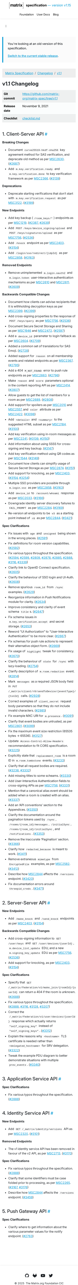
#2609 (14, 287)
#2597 (59, 331)
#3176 (23, 1187)
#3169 (58, 508)
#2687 (14, 163)
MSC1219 (20, 223)
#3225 (14, 750)
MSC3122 (15, 203)
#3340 (34, 1064)
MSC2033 (25, 498)
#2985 (40, 710)
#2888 (67, 558)
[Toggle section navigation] (6, 26)
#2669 (54, 646)
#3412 (13, 869)
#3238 (14, 770)
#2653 (26, 626)
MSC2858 (15, 257)
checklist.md (31, 118)
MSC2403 (56, 243)
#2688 (14, 997)
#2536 (28, 237)
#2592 (14, 548)
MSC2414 (63, 385)
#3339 (22, 562)
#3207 (44, 1006)
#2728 (23, 350)
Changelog (45, 73)
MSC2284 (44, 508)
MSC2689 (33, 399)
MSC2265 (63, 1183)
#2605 (14, 572)
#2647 (38, 611)
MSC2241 (20, 438)
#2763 (28, 1236)
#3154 (13, 247)
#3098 (30, 414)
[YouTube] (43, 1275)
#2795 (13, 365)
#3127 (37, 736)
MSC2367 (66, 360)
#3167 (13, 1187)
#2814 (13, 676)
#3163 (29, 257)
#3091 (68, 716)
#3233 (59, 760)
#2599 (24, 558)
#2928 (34, 696)
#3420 (28, 879)
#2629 (29, 592)
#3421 (67, 518)
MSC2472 (45, 331)
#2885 (56, 558)
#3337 (14, 800)
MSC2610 (42, 282)
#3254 (23, 478)
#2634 (40, 602)
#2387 (33, 223)
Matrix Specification (19, 73)
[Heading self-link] (45, 134)
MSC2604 (21, 341)
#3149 (34, 458)
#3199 (28, 203)
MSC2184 (59, 424)
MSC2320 (21, 1134)
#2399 (30, 311)
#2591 (42, 538)
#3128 (34, 1006)
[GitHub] (27, 1275)
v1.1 (59, 73)
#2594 (13, 558)
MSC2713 (53, 1153)
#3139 (55, 178)
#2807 (14, 390)
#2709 (35, 341)
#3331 (64, 785)
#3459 (28, 1197)
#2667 (60, 636)
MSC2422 (15, 414)
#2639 (44, 223)
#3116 (12, 562)
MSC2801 (15, 726)
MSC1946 (24, 331)
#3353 (39, 834)
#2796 (53, 375)
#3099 (29, 726)
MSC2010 (59, 405)
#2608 (14, 582)
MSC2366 (41, 178)
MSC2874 (57, 468)
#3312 (46, 1031)
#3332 (25, 770)
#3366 (14, 844)
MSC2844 (53, 518)
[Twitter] (51, 1275)
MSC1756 (14, 237)
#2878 (46, 558)
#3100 (13, 429)
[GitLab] (35, 1275)
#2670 (14, 656)
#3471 (38, 888)
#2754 (32, 666)
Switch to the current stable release (33, 56)
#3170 (67, 1153)
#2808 (47, 399)
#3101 (35, 1134)
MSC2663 (39, 375)
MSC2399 (15, 311)
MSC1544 (20, 458)
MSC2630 (56, 159)
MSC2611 (62, 282)
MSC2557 (15, 409)
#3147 (48, 448)
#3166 (39, 498)
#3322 (14, 1050)
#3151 (70, 468)
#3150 (44, 438)
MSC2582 (62, 864)
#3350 (32, 809)
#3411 (22, 854)
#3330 (65, 775)
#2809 (35, 558)
